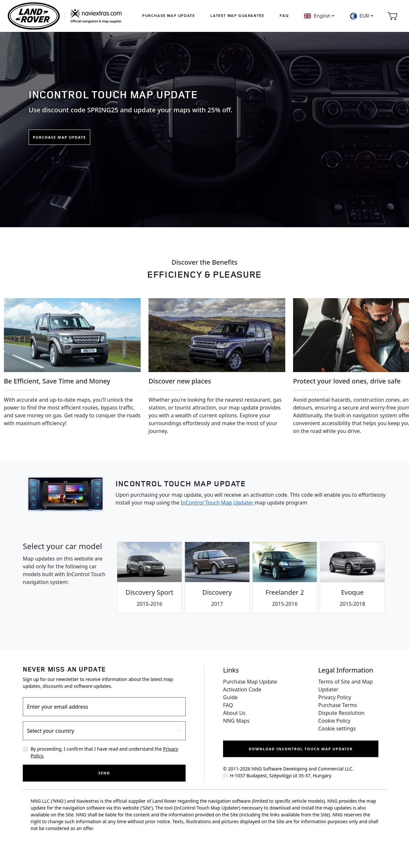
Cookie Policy (334, 720)
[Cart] (392, 16)
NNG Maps (236, 720)
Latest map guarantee (237, 16)
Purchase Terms (337, 705)
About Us (234, 712)
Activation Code (242, 689)
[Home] (65, 16)
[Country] (104, 730)
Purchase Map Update (168, 16)
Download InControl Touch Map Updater (301, 748)
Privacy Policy (334, 697)
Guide (230, 697)
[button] (319, 16)
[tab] (149, 577)
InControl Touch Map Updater (218, 502)
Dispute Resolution (341, 712)
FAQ (284, 16)
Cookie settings (337, 728)
